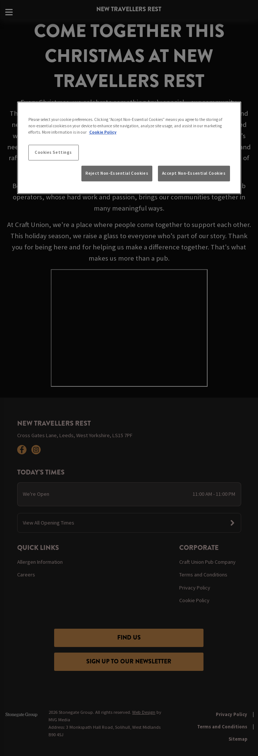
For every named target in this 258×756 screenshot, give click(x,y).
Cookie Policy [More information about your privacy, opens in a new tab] (102, 132)
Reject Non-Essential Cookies (117, 173)
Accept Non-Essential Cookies (194, 173)
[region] (129, 148)
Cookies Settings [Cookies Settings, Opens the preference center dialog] (53, 152)
